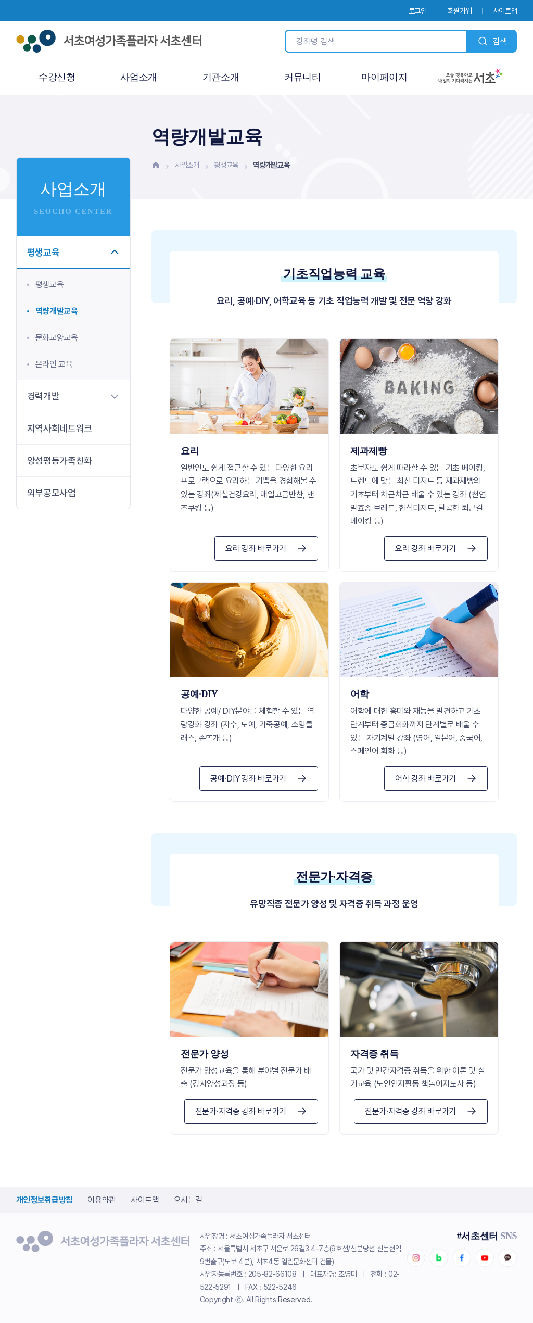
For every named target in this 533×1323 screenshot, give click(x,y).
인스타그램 (416, 1258)
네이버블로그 (438, 1258)
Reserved (294, 1299)
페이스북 (461, 1258)
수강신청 (57, 77)
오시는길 (188, 1200)
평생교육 (226, 164)
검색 (491, 41)
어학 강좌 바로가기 (436, 778)
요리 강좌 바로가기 (266, 548)
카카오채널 (507, 1258)
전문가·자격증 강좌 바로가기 (251, 1111)
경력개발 (73, 395)
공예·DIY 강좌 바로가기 (258, 778)
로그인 (418, 10)
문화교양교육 (56, 338)
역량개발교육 (56, 311)
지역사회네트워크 (59, 428)
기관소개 (220, 77)
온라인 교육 (54, 364)
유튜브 (484, 1258)
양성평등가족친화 (59, 460)
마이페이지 (384, 77)
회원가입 (460, 10)
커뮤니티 (302, 77)
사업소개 (138, 77)
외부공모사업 (51, 492)
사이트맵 (505, 10)
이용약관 (101, 1200)
